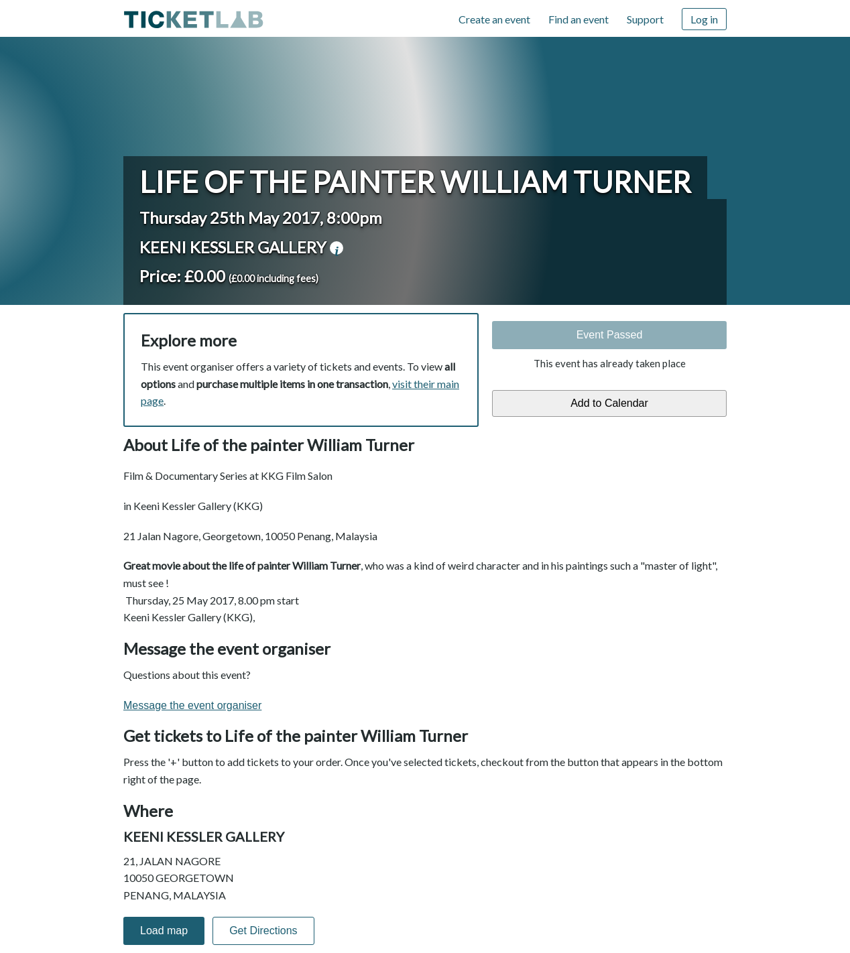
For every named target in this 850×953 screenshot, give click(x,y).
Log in (704, 19)
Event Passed (609, 334)
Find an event (578, 19)
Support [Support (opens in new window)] (645, 19)
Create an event (494, 19)
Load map (164, 930)
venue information (336, 248)
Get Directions (263, 930)
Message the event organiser (192, 705)
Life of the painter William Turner (415, 181)
